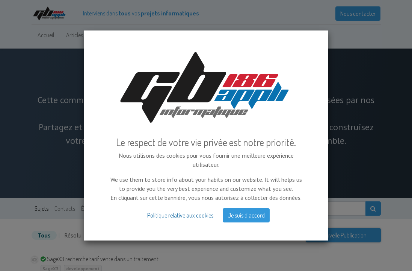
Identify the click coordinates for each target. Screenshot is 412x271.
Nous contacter (358, 13)
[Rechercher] (373, 208)
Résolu (72, 235)
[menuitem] (46, 35)
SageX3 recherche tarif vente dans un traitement (102, 259)
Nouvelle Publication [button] (343, 235)
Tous (44, 235)
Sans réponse (142, 235)
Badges (118, 208)
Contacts (64, 208)
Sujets (41, 208)
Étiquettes (92, 208)
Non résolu (101, 235)
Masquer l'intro (188, 167)
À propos (143, 208)
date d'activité (210, 235)
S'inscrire (230, 167)
